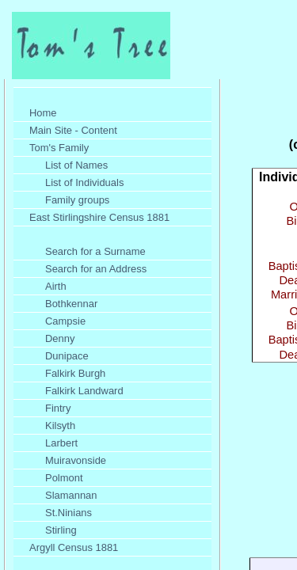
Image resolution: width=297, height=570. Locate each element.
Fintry (57, 408)
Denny (59, 338)
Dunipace (67, 356)
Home (43, 113)
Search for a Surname (95, 251)
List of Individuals (84, 182)
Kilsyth (60, 425)
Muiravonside (75, 460)
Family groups (77, 200)
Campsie (65, 321)
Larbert (61, 443)
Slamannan (71, 495)
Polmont (64, 478)
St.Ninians (68, 513)
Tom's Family (59, 148)
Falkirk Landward (84, 391)
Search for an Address (96, 269)
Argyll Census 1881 (73, 547)
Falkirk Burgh (75, 373)
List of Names (76, 165)
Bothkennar (71, 304)
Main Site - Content (73, 130)
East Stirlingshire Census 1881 (99, 217)
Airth (56, 286)
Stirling (61, 530)
